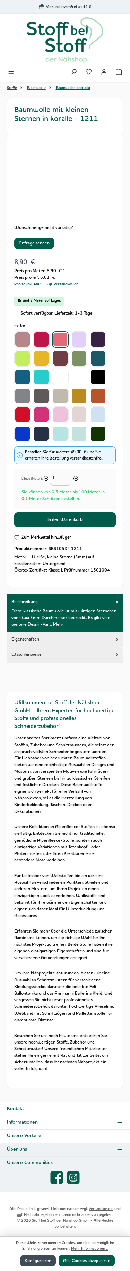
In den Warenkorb (65, 519)
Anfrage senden (34, 243)
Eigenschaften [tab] (65, 639)
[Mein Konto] (104, 72)
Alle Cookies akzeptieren (86, 1261)
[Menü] (11, 72)
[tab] (65, 613)
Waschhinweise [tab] (65, 655)
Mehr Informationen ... (89, 1249)
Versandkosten (101, 1209)
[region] (65, 181)
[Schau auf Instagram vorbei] (73, 1177)
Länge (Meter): (32, 478)
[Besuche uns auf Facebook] (56, 1177)
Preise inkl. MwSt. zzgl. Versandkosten (46, 284)
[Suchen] (73, 72)
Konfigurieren (38, 1261)
